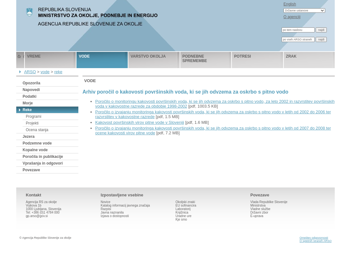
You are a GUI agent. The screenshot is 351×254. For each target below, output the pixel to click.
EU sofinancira (186, 205)
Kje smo (181, 219)
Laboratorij (183, 209)
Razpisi (106, 209)
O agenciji (291, 17)
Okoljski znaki (185, 202)
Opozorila (31, 83)
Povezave (31, 170)
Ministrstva (258, 205)
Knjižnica (182, 212)
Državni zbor (259, 212)
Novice (106, 202)
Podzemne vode (37, 143)
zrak (291, 56)
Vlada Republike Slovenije (268, 202)
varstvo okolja (148, 56)
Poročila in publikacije (43, 156)
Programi (33, 116)
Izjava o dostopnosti (115, 216)
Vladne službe (260, 209)
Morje (28, 103)
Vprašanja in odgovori (43, 163)
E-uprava (256, 216)
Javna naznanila (112, 212)
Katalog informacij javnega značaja (125, 205)
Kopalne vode (35, 150)
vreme (34, 56)
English (289, 4)
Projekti (32, 123)
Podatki (29, 96)
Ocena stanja (37, 130)
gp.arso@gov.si (37, 216)
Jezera (28, 136)
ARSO (30, 71)
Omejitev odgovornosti (313, 237)
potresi (242, 56)
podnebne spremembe (195, 58)
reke (58, 71)
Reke (27, 110)
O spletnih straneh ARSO (315, 241)
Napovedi (31, 90)
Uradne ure (183, 216)
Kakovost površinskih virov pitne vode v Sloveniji (139, 122)
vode (84, 56)
